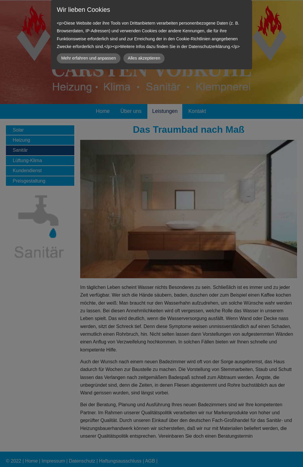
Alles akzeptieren (144, 58)
